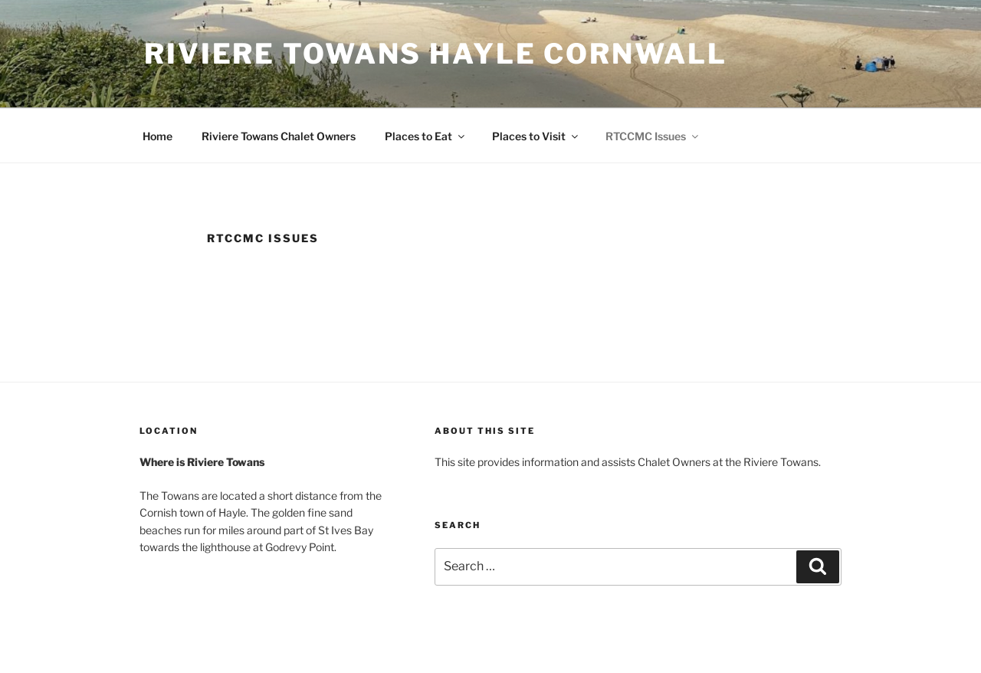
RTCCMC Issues (652, 136)
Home (157, 136)
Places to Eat (426, 136)
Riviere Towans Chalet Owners (279, 136)
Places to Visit (536, 136)
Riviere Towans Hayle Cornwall (435, 54)
